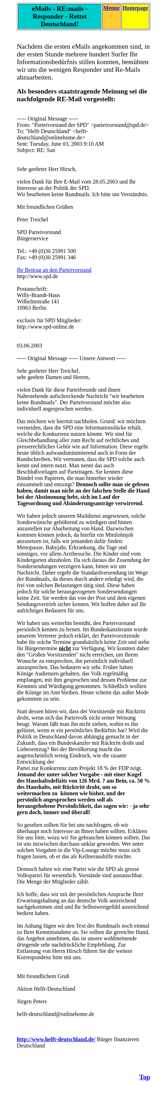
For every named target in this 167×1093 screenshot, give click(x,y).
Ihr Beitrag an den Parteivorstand (54, 270)
